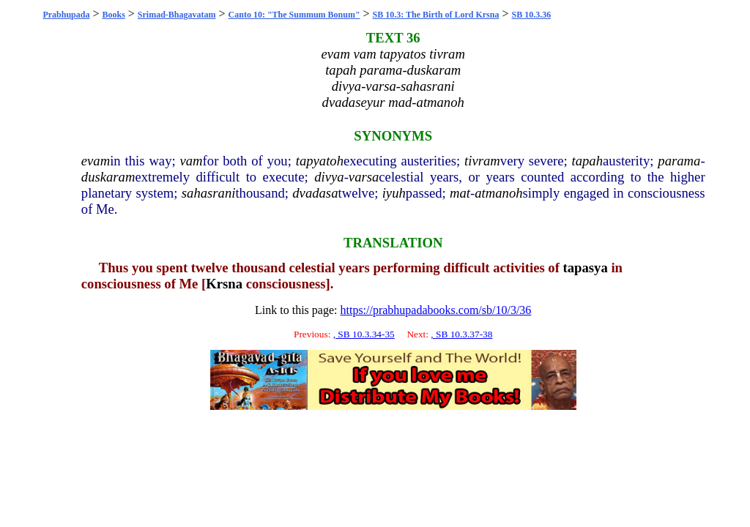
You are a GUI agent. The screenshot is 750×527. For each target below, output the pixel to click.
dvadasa (315, 193)
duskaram (108, 176)
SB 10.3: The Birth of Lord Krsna (436, 15)
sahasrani (209, 193)
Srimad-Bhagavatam (177, 15)
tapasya (585, 267)
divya (329, 176)
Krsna (224, 283)
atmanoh (498, 193)
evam (95, 160)
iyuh (394, 193)
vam (191, 160)
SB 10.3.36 (531, 15)
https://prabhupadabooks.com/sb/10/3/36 (435, 310)
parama (679, 160)
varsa (364, 176)
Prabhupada (65, 15)
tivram (482, 160)
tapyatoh (320, 160)
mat (460, 193)
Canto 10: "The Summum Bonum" (294, 15)
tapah (588, 160)
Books (113, 15)
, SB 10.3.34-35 (364, 334)
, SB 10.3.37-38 (461, 334)
